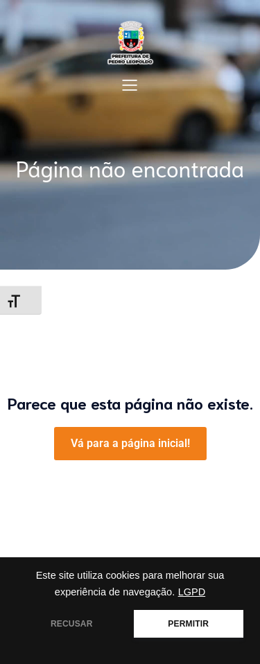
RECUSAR (72, 624)
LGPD (192, 591)
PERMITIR (188, 624)
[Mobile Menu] (130, 84)
